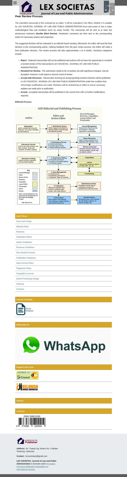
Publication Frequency (26, 258)
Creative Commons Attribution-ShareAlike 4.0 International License (36, 467)
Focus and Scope (24, 221)
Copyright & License (25, 273)
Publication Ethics (24, 237)
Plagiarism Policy (23, 268)
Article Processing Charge (27, 279)
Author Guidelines (24, 242)
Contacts (20, 289)
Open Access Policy (25, 263)
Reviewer (20, 232)
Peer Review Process (25, 252)
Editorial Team (22, 226)
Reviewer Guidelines (25, 247)
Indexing (20, 284)
